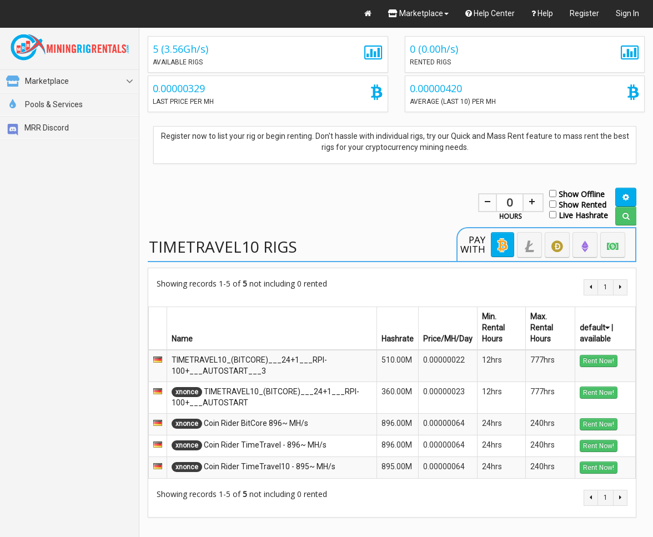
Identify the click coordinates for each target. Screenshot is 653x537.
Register (584, 13)
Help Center (490, 13)
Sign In (627, 13)
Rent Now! (598, 361)
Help (542, 13)
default (595, 327)
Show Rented (577, 204)
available (595, 338)
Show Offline (577, 193)
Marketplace (418, 13)
